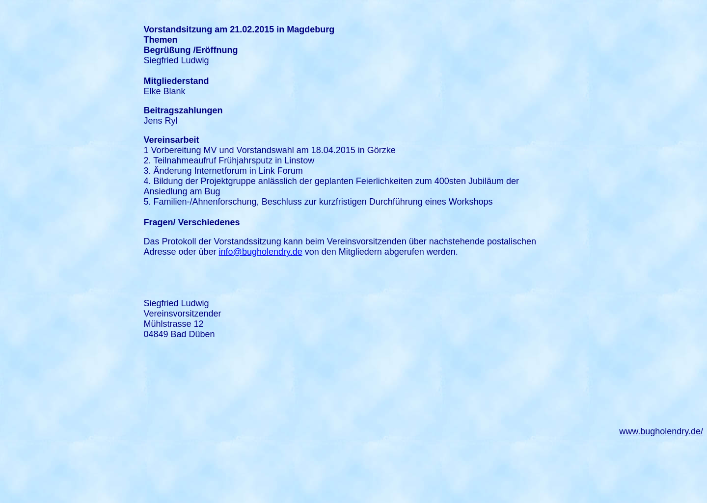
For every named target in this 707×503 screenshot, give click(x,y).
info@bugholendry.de (260, 252)
